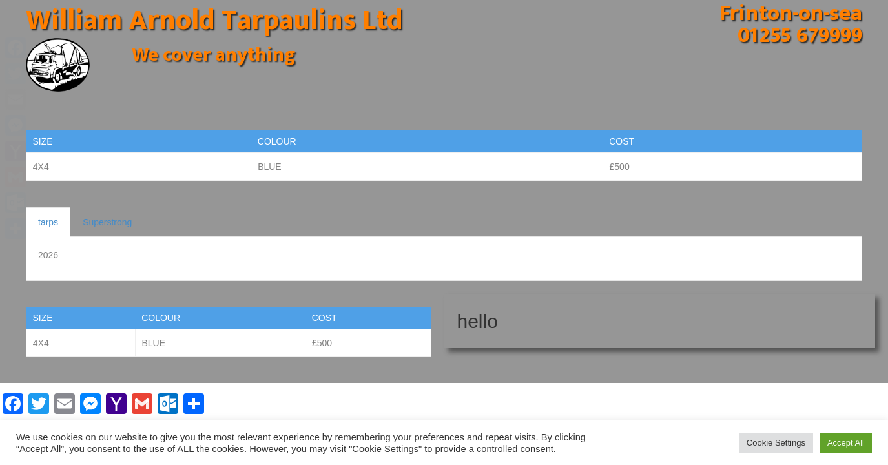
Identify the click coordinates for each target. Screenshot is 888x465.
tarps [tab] (48, 222)
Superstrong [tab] (107, 222)
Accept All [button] (845, 443)
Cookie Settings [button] (776, 443)
